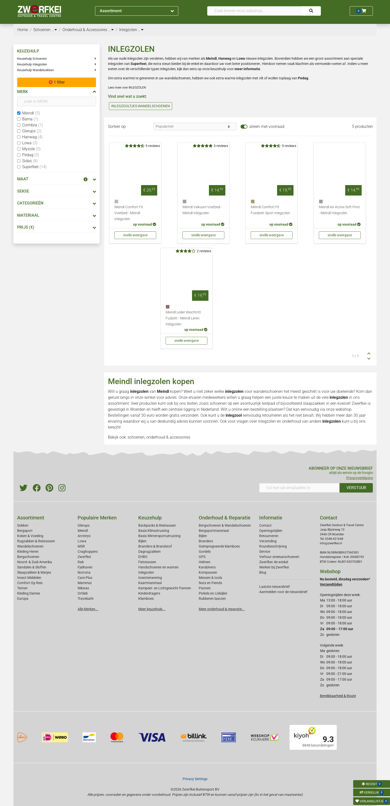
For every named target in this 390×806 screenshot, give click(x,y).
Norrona (84, 572)
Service (264, 552)
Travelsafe (86, 599)
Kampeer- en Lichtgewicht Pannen (164, 588)
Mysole (31, 149)
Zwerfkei (84, 557)
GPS (202, 557)
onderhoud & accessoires (168, 437)
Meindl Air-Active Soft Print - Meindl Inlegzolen (339, 210)
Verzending (268, 541)
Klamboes (146, 599)
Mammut (85, 583)
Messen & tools (210, 578)
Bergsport (25, 531)
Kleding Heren (28, 552)
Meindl (31, 113)
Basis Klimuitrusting (153, 531)
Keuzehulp (150, 518)
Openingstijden (270, 531)
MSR (81, 546)
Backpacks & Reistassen (157, 525)
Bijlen (142, 541)
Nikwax (83, 588)
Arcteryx (84, 536)
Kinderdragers (149, 593)
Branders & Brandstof (155, 546)
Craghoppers (88, 552)
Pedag (30, 154)
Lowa (29, 143)
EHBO (142, 557)
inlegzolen (267, 421)
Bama (30, 119)
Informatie (270, 518)
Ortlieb (83, 593)
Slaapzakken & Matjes (34, 572)
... (54, 29)
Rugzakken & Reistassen (36, 541)
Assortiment (137, 10)
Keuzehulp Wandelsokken (35, 70)
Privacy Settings (195, 779)
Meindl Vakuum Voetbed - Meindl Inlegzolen (202, 210)
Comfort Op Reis (30, 583)
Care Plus (85, 578)
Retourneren (268, 536)
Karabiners (207, 567)
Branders (206, 541)
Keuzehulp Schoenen (32, 58)
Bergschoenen (28, 557)
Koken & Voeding (30, 536)
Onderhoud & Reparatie (224, 518)
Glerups (31, 131)
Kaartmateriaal (150, 583)
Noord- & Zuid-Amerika (34, 562)
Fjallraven (85, 567)
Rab (81, 562)
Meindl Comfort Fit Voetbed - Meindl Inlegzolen (128, 213)
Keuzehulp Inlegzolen (32, 64)
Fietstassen (147, 562)
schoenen (136, 437)
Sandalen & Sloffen (31, 567)
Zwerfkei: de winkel (273, 562)
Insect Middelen (29, 578)
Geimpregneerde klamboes (219, 546)
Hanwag (32, 137)
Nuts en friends (210, 583)
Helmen (204, 562)
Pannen (205, 588)
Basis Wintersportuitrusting (159, 536)
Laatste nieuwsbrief (274, 587)
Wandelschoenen (30, 546)
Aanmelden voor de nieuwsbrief (283, 592)
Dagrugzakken (149, 552)
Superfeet (34, 166)
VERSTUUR (356, 487)
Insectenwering (150, 578)
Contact (265, 525)
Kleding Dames (28, 593)
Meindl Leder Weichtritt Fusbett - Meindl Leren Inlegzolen (183, 318)
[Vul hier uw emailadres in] (299, 488)
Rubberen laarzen (212, 599)
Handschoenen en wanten (158, 567)
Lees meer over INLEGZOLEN (127, 87)
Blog (262, 572)
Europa (22, 599)
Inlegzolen (146, 572)
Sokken (22, 525)
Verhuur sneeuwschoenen (279, 557)
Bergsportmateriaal (214, 531)
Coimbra (32, 125)
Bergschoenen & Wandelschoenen (225, 525)
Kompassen (208, 572)
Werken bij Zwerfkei (274, 567)
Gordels (205, 552)
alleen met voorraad (266, 126)
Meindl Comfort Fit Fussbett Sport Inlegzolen (270, 210)
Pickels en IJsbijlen (213, 593)
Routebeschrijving (273, 546)
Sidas (30, 160)
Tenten (22, 588)
